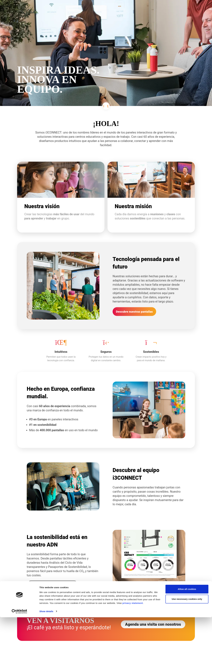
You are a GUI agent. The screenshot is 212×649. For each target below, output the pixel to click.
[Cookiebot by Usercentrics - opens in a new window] (19, 643)
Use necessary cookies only (187, 630)
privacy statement (132, 634)
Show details (46, 643)
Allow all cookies (187, 621)
